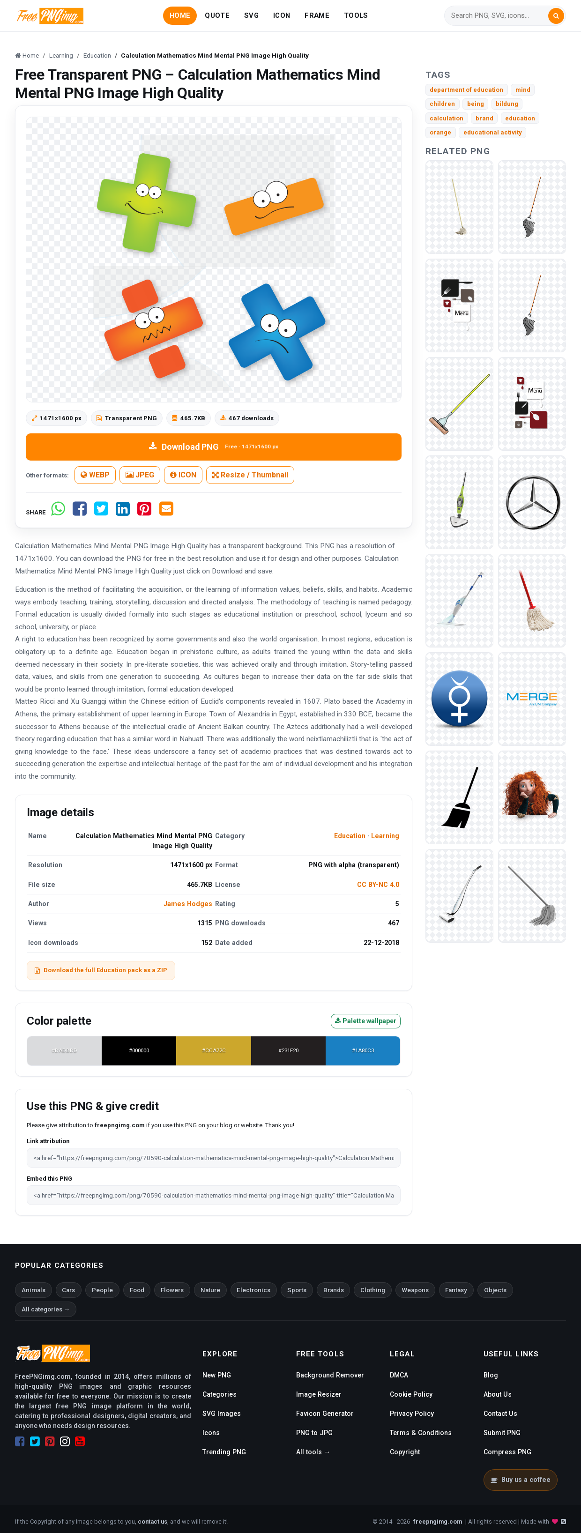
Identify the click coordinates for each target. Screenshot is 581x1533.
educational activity (492, 132)
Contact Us (500, 1413)
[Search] (499, 15)
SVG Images (221, 1413)
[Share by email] (166, 512)
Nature (210, 1290)
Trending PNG (224, 1452)
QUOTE (217, 15)
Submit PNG (502, 1432)
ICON (281, 15)
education (520, 118)
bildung (507, 103)
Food (137, 1290)
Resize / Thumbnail (250, 474)
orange (440, 132)
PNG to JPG (314, 1432)
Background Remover (330, 1375)
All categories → (46, 1309)
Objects (495, 1290)
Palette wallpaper (365, 1021)
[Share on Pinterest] (144, 512)
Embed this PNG (49, 1178)
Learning (385, 836)
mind (522, 89)
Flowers (172, 1290)
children (442, 103)
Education (349, 836)
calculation (446, 118)
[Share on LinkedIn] (122, 512)
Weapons (415, 1290)
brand (484, 118)
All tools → (313, 1452)
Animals (33, 1290)
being (475, 103)
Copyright (405, 1452)
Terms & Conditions (421, 1432)
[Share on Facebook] (79, 512)
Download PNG (213, 447)
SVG (251, 15)
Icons (211, 1432)
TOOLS (356, 15)
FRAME (317, 15)
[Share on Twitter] (101, 512)
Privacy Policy (412, 1413)
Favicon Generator (325, 1413)
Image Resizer (319, 1394)
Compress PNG (507, 1452)
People (102, 1290)
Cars (68, 1290)
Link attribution (48, 1141)
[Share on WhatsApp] (58, 512)
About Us (498, 1394)
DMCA (399, 1375)
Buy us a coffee (520, 1479)
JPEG (140, 474)
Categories (219, 1394)
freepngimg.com (437, 1521)
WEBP (95, 474)
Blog (491, 1375)
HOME (180, 15)
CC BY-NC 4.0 (378, 884)
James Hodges (188, 904)
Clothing (372, 1290)
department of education (466, 89)
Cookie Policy (411, 1394)
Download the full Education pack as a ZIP (101, 970)
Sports (296, 1290)
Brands (333, 1290)
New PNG (216, 1375)
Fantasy (456, 1290)
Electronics (253, 1290)
